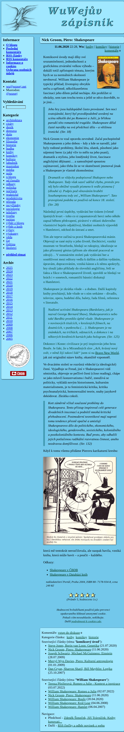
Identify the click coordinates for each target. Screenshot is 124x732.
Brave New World (107, 353)
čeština (10, 244)
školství (11, 248)
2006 (9, 335)
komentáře (112, 50)
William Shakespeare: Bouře (67, 699)
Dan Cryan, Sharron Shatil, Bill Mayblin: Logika (80, 669)
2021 (9, 282)
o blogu (11, 177)
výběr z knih (14, 226)
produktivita (14, 198)
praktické (12, 194)
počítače (11, 191)
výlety (10, 230)
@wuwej (12, 93)
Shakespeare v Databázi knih (69, 574)
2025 (9, 268)
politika (11, 187)
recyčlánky (13, 205)
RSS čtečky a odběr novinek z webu (81, 725)
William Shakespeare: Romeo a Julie (72, 691)
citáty (10, 124)
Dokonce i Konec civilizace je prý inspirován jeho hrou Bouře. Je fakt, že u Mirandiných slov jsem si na (80, 348)
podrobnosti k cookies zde (86, 621)
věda (9, 237)
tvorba (10, 216)
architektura (14, 120)
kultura (11, 159)
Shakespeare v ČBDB (64, 570)
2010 (9, 321)
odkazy (11, 184)
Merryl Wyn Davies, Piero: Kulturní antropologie (80, 661)
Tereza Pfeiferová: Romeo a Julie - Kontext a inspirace (84, 683)
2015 (9, 303)
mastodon (12, 166)
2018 (9, 292)
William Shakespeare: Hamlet (68, 707)
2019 (9, 289)
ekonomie (12, 138)
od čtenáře (13, 180)
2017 (9, 296)
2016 (9, 299)
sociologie (13, 209)
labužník (11, 163)
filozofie (11, 141)
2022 (9, 278)
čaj (8, 240)
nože (9, 173)
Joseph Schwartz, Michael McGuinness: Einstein (80, 653)
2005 (9, 338)
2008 (9, 328)
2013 (9, 310)
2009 (9, 324)
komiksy (101, 46)
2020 (9, 285)
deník (9, 127)
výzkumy (12, 233)
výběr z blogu (15, 223)
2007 (9, 331)
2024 (9, 271)
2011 (9, 317)
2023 (9, 275)
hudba (10, 148)
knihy (89, 46)
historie (114, 46)
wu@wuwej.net (16, 86)
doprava (11, 131)
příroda (11, 202)
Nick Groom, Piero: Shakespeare (69, 649)
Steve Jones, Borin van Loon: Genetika (73, 645)
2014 (9, 307)
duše (9, 134)
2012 (9, 314)
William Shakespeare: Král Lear (69, 703)
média (10, 170)
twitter (10, 219)
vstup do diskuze (69, 633)
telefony (11, 212)
